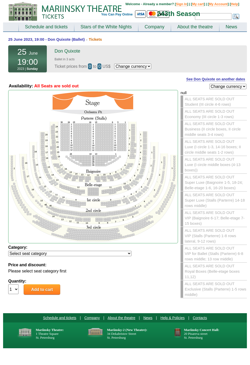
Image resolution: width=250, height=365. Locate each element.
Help (234, 4)
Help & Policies (172, 318)
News (231, 26)
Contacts (200, 318)
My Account (218, 4)
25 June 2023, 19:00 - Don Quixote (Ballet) (46, 39)
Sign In (181, 4)
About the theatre (195, 26)
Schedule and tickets (46, 26)
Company (154, 26)
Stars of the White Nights (106, 26)
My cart (198, 4)
